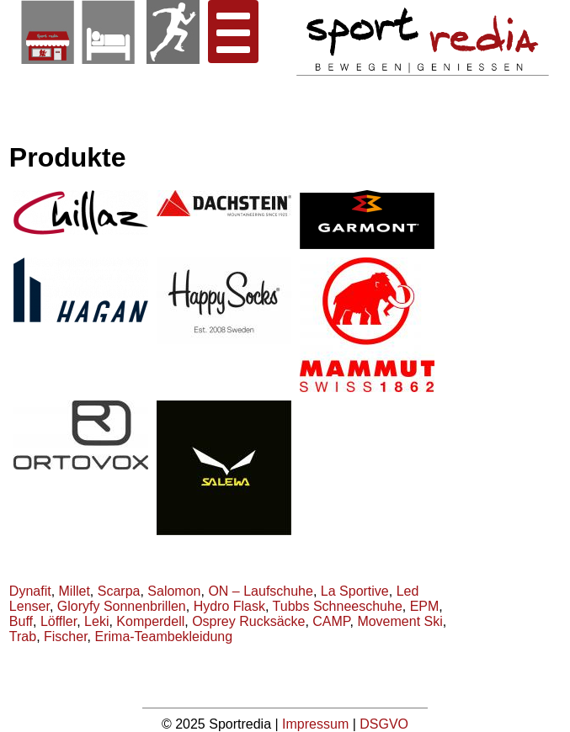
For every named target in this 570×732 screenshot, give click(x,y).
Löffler (58, 621)
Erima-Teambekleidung (164, 636)
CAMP (330, 621)
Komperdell (150, 621)
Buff (21, 621)
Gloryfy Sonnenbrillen (121, 606)
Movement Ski (399, 621)
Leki (96, 621)
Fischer (66, 636)
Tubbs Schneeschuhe (337, 606)
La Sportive (355, 591)
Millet (74, 591)
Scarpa (119, 591)
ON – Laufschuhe (260, 591)
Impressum (317, 724)
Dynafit (30, 591)
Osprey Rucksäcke (248, 621)
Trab (22, 636)
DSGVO (384, 724)
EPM (424, 606)
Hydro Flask (229, 606)
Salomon (173, 591)
